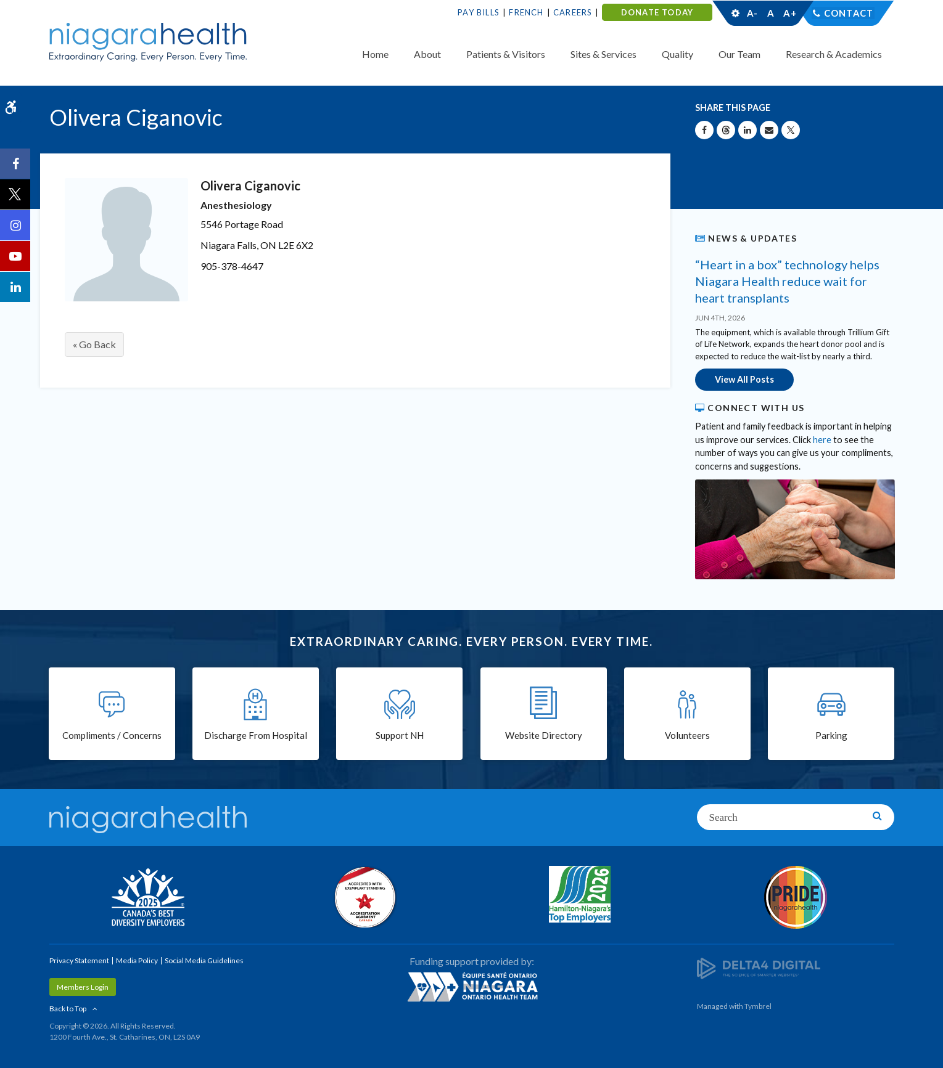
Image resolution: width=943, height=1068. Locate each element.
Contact (848, 12)
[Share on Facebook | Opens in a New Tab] (704, 130)
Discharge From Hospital (255, 735)
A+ (789, 12)
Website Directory (543, 735)
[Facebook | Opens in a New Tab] (15, 164)
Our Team (739, 54)
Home (375, 54)
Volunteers (687, 735)
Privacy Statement (79, 959)
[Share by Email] (769, 130)
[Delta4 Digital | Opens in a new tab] (758, 967)
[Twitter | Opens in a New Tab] (15, 194)
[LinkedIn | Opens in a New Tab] (15, 287)
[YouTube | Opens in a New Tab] (15, 256)
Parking (831, 735)
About (427, 54)
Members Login (83, 986)
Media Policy (137, 959)
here (822, 439)
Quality (677, 54)
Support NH (400, 735)
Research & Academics (834, 54)
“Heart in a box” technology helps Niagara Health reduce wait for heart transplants (787, 281)
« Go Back (94, 344)
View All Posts (744, 379)
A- (752, 12)
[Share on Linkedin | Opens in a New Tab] (747, 130)
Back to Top (67, 1008)
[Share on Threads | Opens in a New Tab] (726, 130)
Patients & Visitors (505, 54)
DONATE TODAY (657, 12)
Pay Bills (479, 12)
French (526, 12)
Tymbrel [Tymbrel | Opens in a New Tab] (758, 1005)
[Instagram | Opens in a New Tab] (15, 225)
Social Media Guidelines (204, 959)
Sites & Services (603, 54)
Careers (572, 12)
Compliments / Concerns (112, 735)
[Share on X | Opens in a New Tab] (790, 130)
